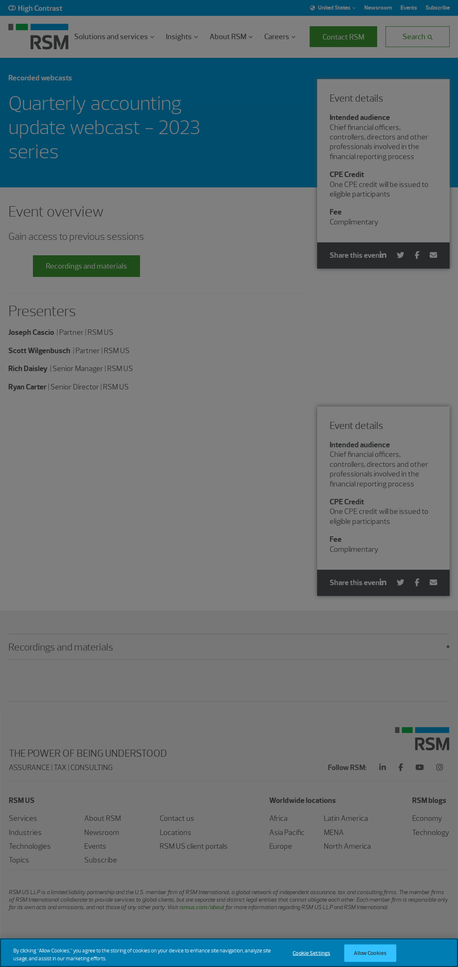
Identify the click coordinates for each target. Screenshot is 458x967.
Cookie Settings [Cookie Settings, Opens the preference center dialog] (311, 953)
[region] (229, 952)
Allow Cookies (370, 953)
